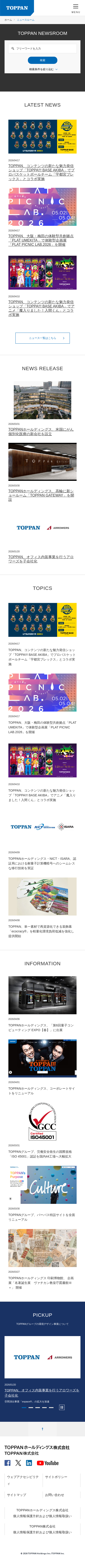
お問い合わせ (54, 1495)
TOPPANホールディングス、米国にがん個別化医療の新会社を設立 (41, 432)
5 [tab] (51, 1407)
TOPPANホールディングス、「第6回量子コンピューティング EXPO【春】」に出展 (41, 1027)
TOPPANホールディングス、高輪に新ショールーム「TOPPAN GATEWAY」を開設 (41, 495)
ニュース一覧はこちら (47, 338)
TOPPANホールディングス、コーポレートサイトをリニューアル (41, 1091)
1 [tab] (24, 1407)
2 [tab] (31, 1407)
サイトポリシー (56, 1477)
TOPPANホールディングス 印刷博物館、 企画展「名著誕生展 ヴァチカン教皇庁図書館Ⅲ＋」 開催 (41, 1282)
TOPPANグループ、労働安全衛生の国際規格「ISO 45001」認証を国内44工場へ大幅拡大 (40, 1154)
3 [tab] (37, 1407)
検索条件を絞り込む (44, 69)
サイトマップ (16, 1495)
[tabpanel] (42, 1370)
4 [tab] (44, 1407)
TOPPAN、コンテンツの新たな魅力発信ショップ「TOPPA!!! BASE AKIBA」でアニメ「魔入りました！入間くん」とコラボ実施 (41, 308)
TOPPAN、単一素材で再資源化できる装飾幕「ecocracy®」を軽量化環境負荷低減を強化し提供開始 (41, 931)
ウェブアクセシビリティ (23, 1480)
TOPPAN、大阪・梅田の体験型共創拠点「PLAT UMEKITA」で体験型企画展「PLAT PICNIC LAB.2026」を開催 (41, 240)
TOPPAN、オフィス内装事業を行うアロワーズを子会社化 (41, 559)
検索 (42, 60)
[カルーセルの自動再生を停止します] (62, 1408)
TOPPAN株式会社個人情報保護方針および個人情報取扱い (42, 1529)
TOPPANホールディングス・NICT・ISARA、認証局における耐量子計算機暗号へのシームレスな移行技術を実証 (42, 863)
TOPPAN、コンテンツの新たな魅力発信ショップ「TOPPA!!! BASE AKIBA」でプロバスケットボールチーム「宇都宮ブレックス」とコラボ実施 (41, 172)
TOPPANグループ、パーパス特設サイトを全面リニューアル (41, 1217)
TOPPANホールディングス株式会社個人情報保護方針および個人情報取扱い (42, 1513)
